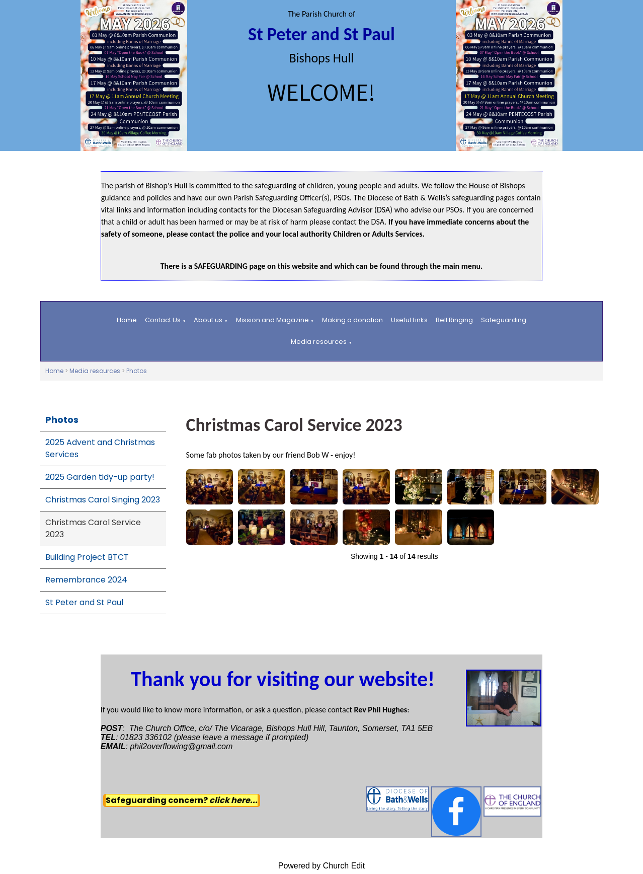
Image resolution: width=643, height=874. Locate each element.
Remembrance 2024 (86, 580)
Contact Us (163, 320)
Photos (136, 371)
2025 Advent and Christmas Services (100, 448)
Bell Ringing (454, 320)
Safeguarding (503, 320)
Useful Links (409, 320)
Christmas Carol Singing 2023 (102, 499)
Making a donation (352, 320)
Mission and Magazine (272, 320)
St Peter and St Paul (84, 602)
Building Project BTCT (87, 557)
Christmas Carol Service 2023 (93, 528)
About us (208, 320)
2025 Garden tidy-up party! (99, 477)
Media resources (319, 341)
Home (127, 320)
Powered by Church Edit (321, 865)
